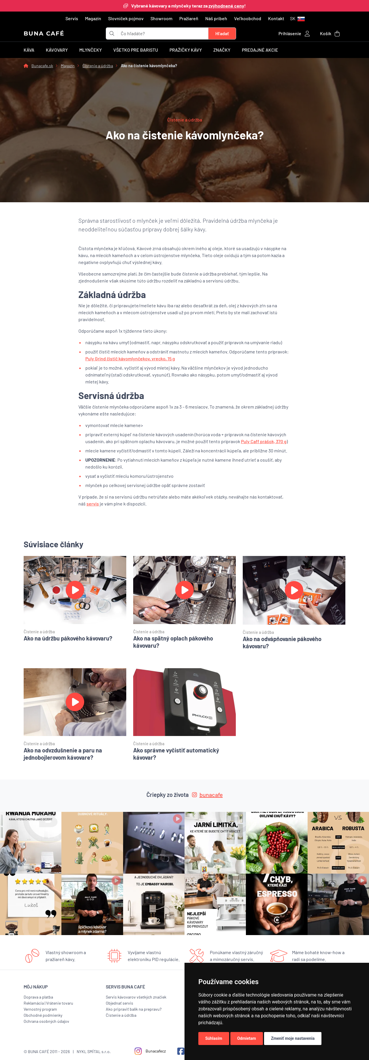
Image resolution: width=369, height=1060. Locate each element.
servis (92, 503)
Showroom (161, 18)
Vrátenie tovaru (59, 1003)
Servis (71, 18)
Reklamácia (34, 1003)
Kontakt (276, 18)
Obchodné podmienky (43, 1015)
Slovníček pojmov (126, 18)
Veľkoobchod (247, 18)
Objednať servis (119, 1003)
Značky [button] (221, 50)
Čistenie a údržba (97, 65)
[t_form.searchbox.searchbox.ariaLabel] (163, 33)
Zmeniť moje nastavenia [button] (293, 1038)
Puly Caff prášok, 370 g (264, 441)
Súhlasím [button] (213, 1038)
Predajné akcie (260, 50)
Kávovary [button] (57, 50)
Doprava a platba (38, 997)
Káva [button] (29, 50)
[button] (297, 18)
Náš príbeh (216, 18)
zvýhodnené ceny (226, 5)
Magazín (93, 18)
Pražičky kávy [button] (186, 50)
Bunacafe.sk (42, 65)
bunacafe (207, 794)
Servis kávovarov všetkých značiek (136, 997)
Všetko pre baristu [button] (135, 50)
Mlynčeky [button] (90, 50)
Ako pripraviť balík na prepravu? (133, 1009)
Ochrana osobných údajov (46, 1021)
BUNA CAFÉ (44, 33)
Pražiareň (188, 18)
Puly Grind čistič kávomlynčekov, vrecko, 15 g (130, 358)
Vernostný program (40, 1009)
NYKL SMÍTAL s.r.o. (94, 1051)
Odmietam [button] (246, 1038)
